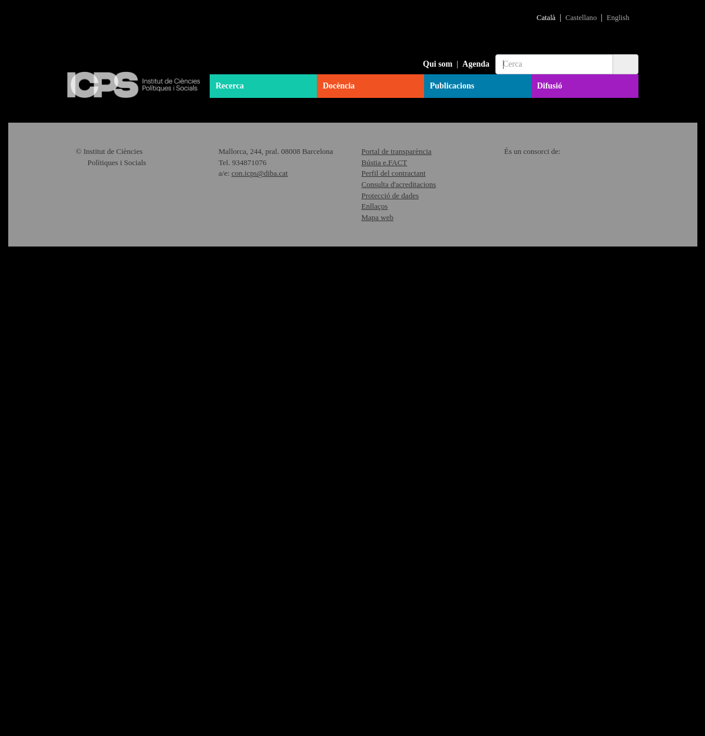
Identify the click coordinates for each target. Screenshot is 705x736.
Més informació (312, 294)
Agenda (475, 64)
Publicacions (452, 85)
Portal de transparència (397, 640)
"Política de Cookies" (587, 695)
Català (546, 18)
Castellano (581, 18)
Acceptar (599, 715)
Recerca (230, 85)
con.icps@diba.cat (259, 662)
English (618, 18)
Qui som (437, 64)
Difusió (549, 85)
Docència (339, 85)
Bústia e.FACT (385, 651)
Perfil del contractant (394, 662)
